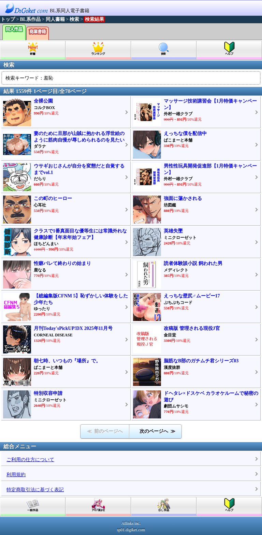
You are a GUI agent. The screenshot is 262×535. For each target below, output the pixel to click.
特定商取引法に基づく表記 (35, 489)
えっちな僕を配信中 (185, 133)
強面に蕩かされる (183, 198)
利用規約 (16, 474)
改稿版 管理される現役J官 (192, 328)
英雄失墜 (173, 230)
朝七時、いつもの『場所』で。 (67, 360)
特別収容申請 (48, 393)
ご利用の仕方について (30, 459)
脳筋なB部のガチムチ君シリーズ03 (201, 360)
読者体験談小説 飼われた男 (193, 263)
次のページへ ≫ (157, 431)
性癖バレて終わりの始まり (62, 263)
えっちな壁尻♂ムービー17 (192, 295)
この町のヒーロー (53, 198)
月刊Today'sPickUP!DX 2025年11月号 (73, 328)
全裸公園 (43, 101)
